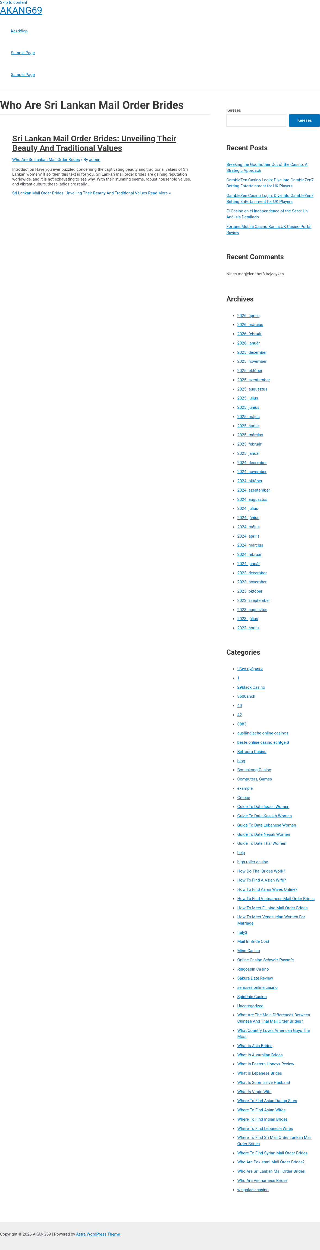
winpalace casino (252, 1189)
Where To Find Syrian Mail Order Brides (272, 1153)
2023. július (247, 618)
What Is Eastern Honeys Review (265, 1064)
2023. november (251, 582)
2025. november (251, 361)
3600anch (246, 696)
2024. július (247, 508)
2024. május (248, 527)
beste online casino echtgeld (263, 742)
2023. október (249, 591)
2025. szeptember (253, 379)
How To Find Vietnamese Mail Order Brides (276, 898)
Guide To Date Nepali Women (263, 834)
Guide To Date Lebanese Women (266, 825)
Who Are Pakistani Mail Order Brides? (271, 1162)
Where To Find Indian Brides (262, 1119)
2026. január (248, 343)
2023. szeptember (253, 600)
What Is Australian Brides (260, 1055)
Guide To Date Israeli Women (263, 806)
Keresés (233, 110)
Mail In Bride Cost (253, 941)
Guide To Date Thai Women (261, 843)
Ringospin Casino (253, 969)
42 (239, 714)
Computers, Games (254, 779)
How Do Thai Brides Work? (261, 871)
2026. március (250, 324)
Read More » (91, 193)
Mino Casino (248, 950)
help (241, 852)
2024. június (248, 517)
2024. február (249, 554)
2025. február (249, 444)
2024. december (251, 462)
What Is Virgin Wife (254, 1091)
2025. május (248, 416)
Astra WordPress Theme (98, 1234)
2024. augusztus (252, 499)
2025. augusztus (252, 389)
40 (239, 705)
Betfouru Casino (251, 751)
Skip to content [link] (13, 2)
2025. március (250, 434)
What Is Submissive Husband (263, 1082)
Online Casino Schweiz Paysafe (265, 960)
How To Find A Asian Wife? (261, 880)
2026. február (249, 333)
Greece (243, 797)
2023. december (251, 573)
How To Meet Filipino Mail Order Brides (272, 908)
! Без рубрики (250, 668)
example (245, 788)
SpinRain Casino (251, 996)
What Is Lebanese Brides (259, 1073)
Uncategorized (250, 1006)
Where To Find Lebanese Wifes (265, 1128)
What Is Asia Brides (254, 1045)
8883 (241, 724)
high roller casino (252, 861)
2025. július (247, 398)
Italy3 (242, 932)
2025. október (249, 370)
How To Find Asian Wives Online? (267, 889)
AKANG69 (21, 10)
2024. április (248, 536)
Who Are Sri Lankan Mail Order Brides (46, 159)
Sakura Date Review (255, 978)
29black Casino (251, 687)
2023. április (248, 628)
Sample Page (23, 52)
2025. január (248, 453)
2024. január (248, 563)
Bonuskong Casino (254, 769)
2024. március (250, 545)
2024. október (249, 480)
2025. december (251, 352)
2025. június (248, 407)
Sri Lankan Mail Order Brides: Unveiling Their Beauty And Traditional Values (94, 143)
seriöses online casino (257, 987)
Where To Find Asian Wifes (261, 1110)
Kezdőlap (19, 31)
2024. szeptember (253, 490)
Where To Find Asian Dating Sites (267, 1100)
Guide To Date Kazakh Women (264, 815)
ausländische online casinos (262, 733)
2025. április (248, 425)
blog (241, 760)
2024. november (251, 471)
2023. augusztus (252, 609)
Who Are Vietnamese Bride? (262, 1180)
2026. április (248, 315)
